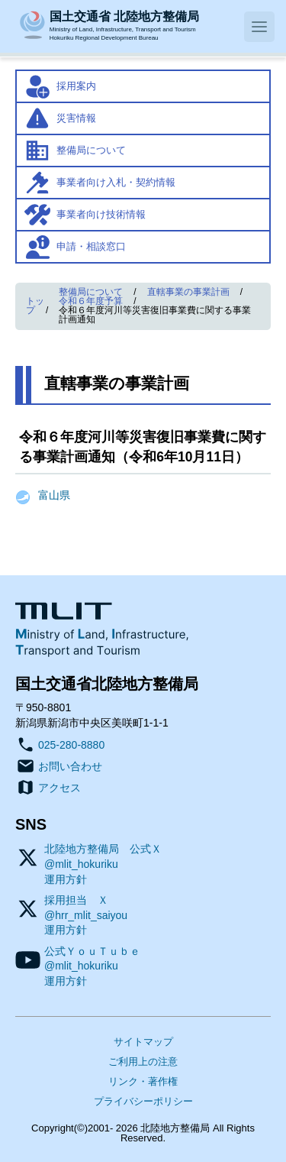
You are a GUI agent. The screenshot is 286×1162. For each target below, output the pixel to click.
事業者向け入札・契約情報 (115, 182)
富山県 (54, 495)
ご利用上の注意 (143, 1061)
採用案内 (76, 86)
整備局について (91, 150)
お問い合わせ (70, 766)
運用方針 (65, 879)
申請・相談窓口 (91, 246)
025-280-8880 (71, 745)
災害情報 (76, 118)
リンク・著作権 (143, 1081)
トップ (35, 306)
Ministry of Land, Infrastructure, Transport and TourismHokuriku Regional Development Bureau (124, 24)
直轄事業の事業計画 (188, 291)
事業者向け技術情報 (101, 214)
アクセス (59, 788)
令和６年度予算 (91, 301)
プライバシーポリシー (143, 1101)
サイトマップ (143, 1041)
